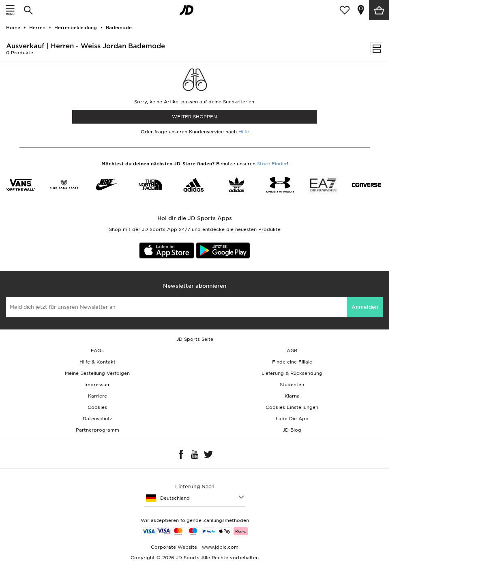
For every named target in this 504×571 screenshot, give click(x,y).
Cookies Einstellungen (292, 407)
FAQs (97, 350)
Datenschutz (97, 418)
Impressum (97, 384)
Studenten (292, 384)
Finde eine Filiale (292, 362)
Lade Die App (292, 418)
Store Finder (272, 164)
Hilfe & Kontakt (97, 362)
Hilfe (243, 132)
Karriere (97, 396)
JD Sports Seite (194, 339)
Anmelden (365, 307)
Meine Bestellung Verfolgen (97, 373)
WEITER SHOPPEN (194, 117)
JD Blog (292, 430)
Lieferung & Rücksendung (292, 373)
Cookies (97, 407)
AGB (292, 350)
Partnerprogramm (97, 430)
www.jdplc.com (219, 547)
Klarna (292, 396)
